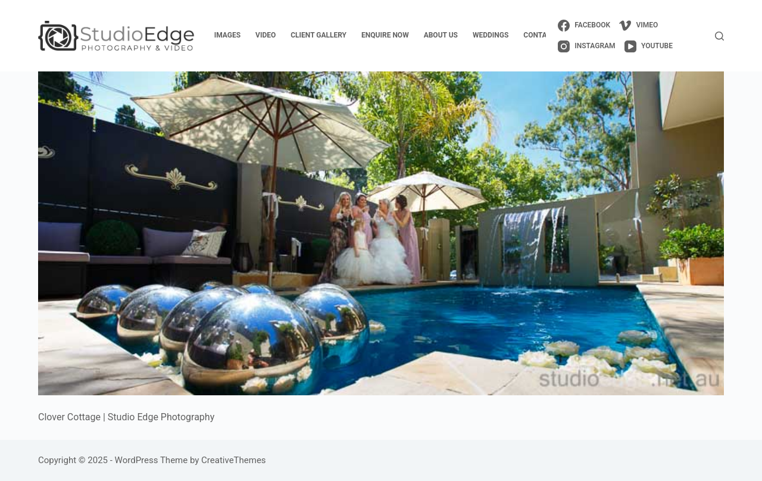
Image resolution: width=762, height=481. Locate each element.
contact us (544, 35)
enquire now (385, 35)
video (265, 35)
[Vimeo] (638, 26)
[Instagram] (587, 46)
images (227, 35)
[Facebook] (584, 26)
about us (441, 35)
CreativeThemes (233, 460)
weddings (490, 35)
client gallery (318, 35)
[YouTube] (648, 46)
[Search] (719, 36)
